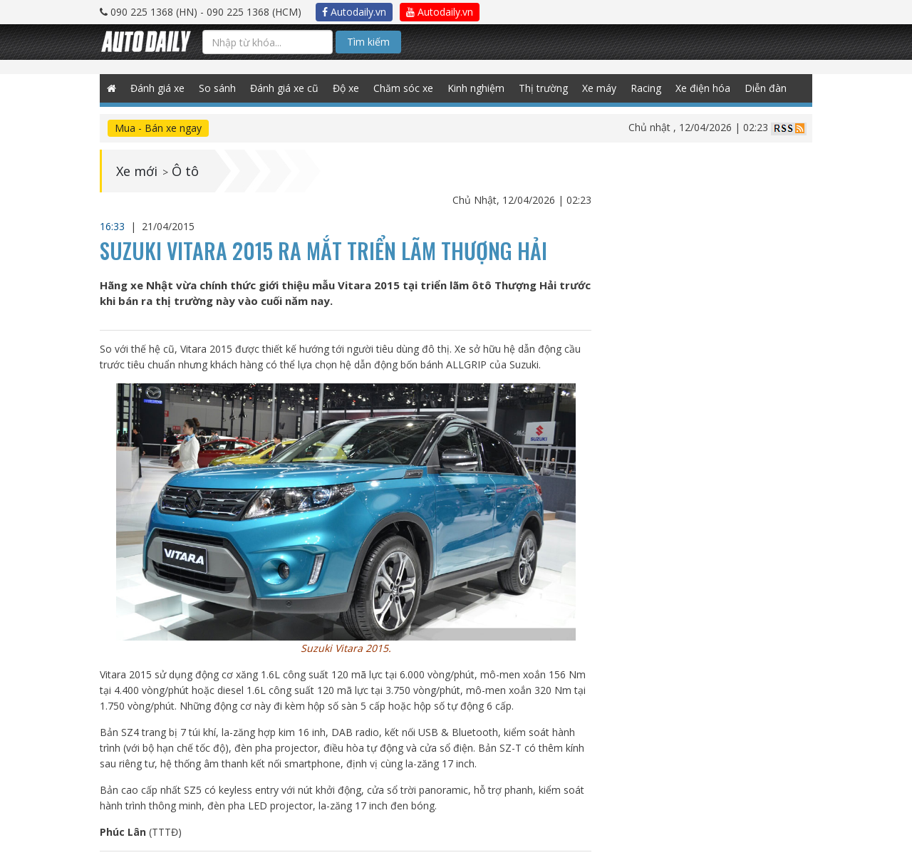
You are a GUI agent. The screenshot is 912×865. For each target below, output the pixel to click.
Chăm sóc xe (403, 88)
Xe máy (599, 88)
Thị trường (543, 88)
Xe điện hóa (702, 88)
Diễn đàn (766, 88)
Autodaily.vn (354, 12)
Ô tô (185, 171)
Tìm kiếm (368, 41)
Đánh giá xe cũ (284, 88)
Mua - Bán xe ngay (158, 128)
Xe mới (136, 171)
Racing (646, 88)
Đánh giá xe (157, 88)
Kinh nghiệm (475, 88)
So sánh (217, 88)
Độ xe (346, 88)
